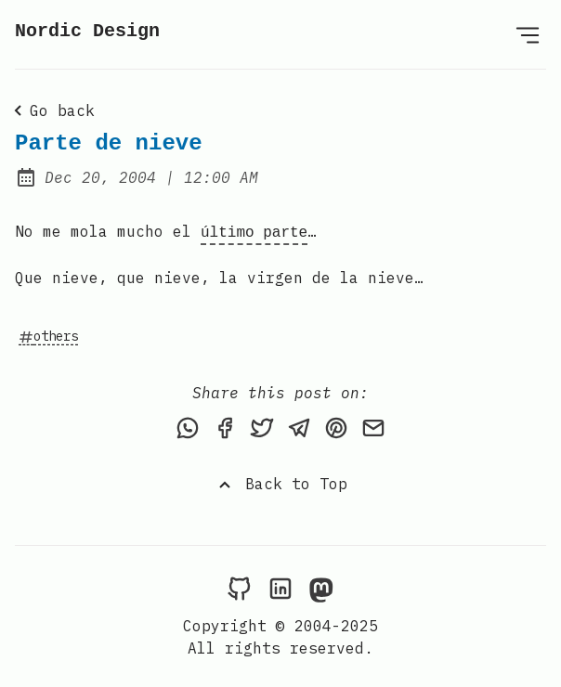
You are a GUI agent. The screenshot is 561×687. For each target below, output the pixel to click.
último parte (254, 231)
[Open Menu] (527, 34)
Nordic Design (87, 31)
